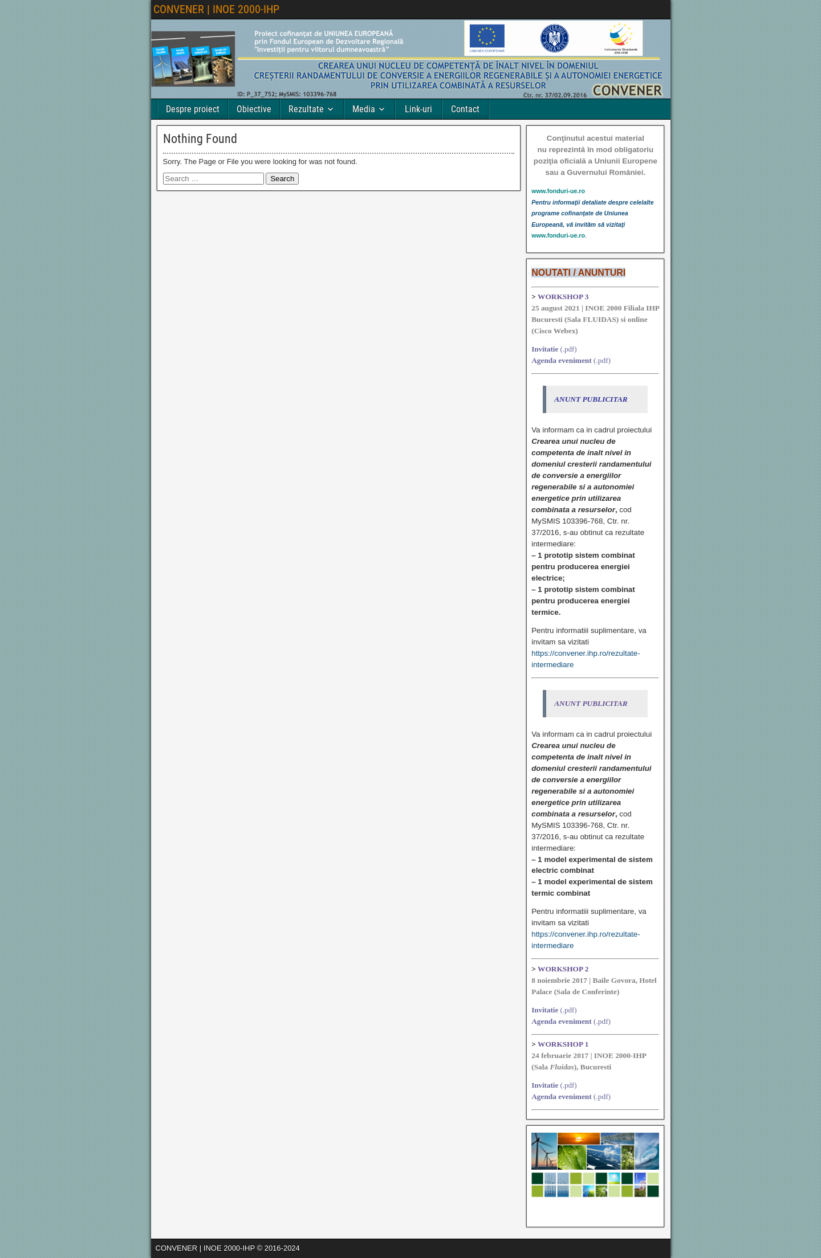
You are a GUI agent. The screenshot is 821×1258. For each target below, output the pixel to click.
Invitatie (544, 349)
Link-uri (418, 109)
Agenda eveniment (561, 360)
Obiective (254, 109)
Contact (465, 109)
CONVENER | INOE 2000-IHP (216, 9)
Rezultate (306, 109)
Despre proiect (193, 109)
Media (363, 109)
